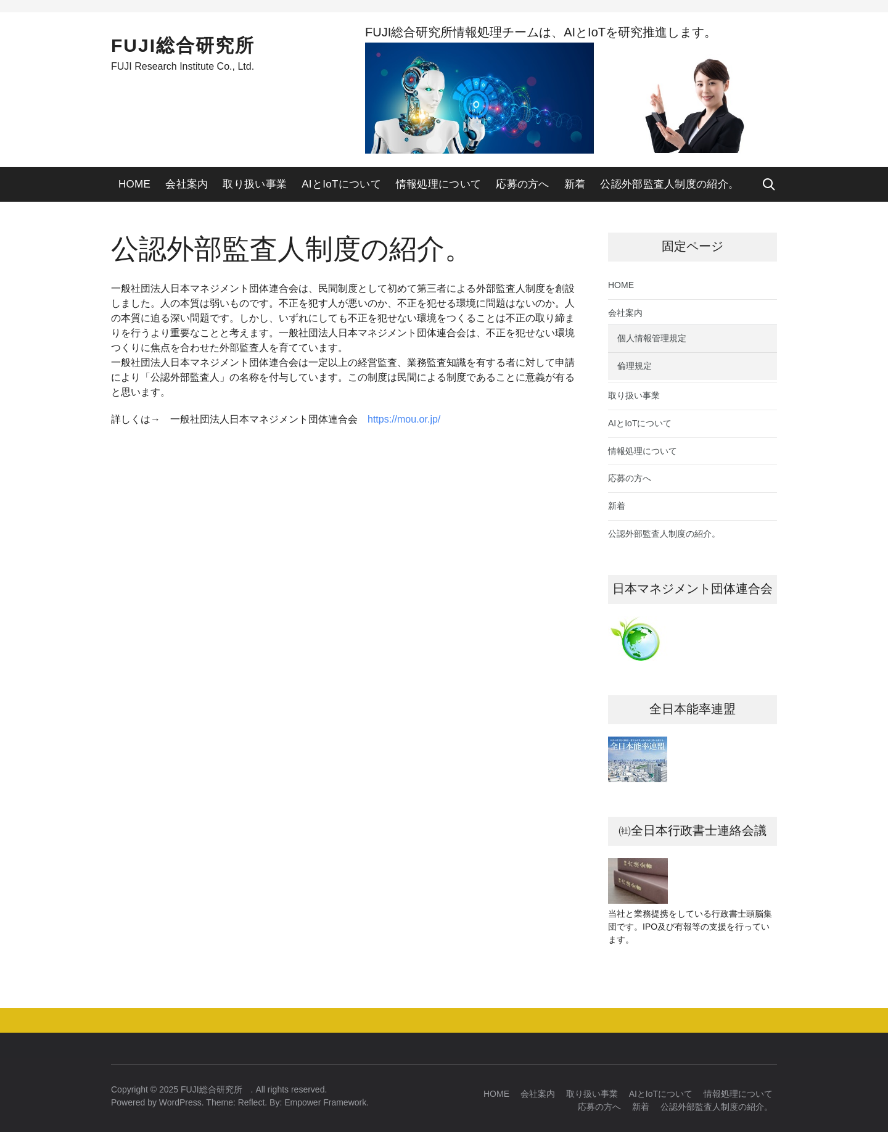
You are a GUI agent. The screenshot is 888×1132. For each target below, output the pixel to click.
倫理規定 (634, 366)
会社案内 (186, 184)
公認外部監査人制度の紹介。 (669, 184)
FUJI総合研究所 (192, 45)
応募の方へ (522, 184)
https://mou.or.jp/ (404, 419)
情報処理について (438, 184)
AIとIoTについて (341, 184)
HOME (134, 184)
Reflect (251, 1102)
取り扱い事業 (255, 184)
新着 (575, 184)
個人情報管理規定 (651, 338)
